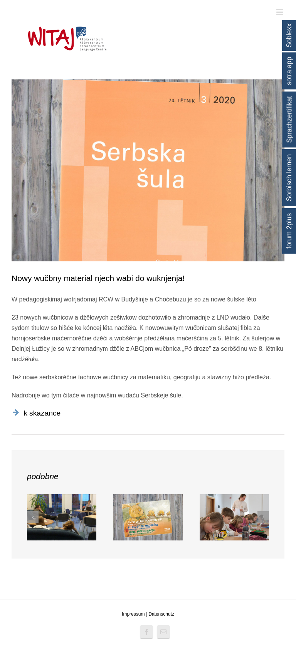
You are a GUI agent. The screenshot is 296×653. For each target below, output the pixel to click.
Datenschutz (161, 614)
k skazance (42, 413)
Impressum (133, 614)
